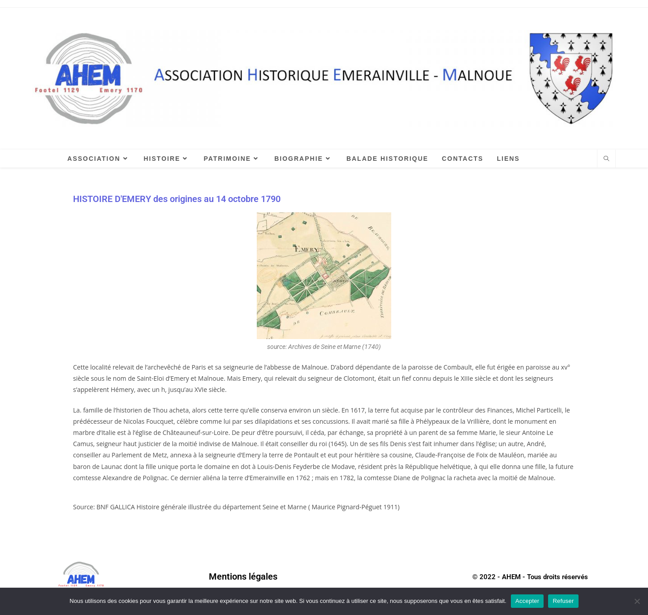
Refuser (563, 601)
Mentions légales (243, 576)
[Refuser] (636, 601)
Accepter (527, 601)
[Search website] (606, 159)
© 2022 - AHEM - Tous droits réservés (530, 577)
